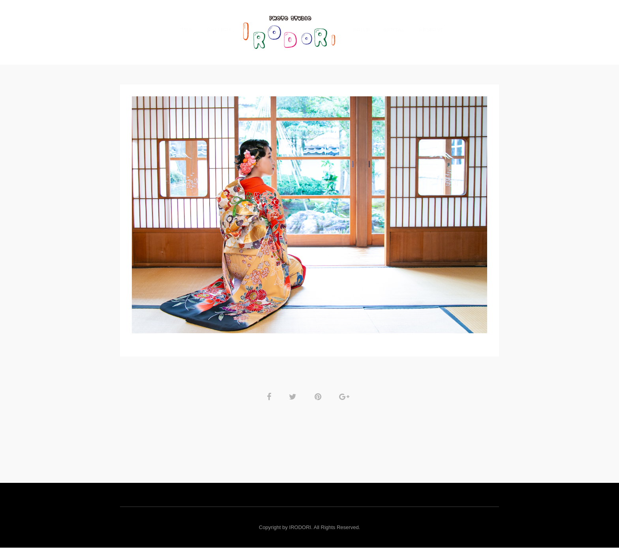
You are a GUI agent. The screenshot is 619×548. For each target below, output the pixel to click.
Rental (394, 29)
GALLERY (219, 29)
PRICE (361, 29)
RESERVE (431, 29)
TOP (187, 29)
